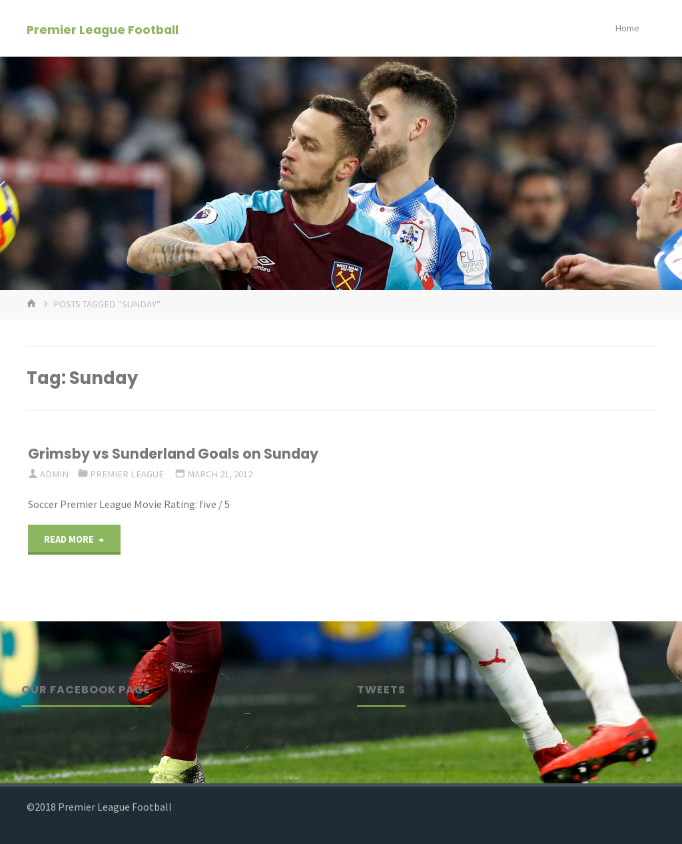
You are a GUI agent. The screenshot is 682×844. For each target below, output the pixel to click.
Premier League (127, 474)
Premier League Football (102, 29)
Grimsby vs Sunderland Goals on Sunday (173, 453)
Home (627, 28)
